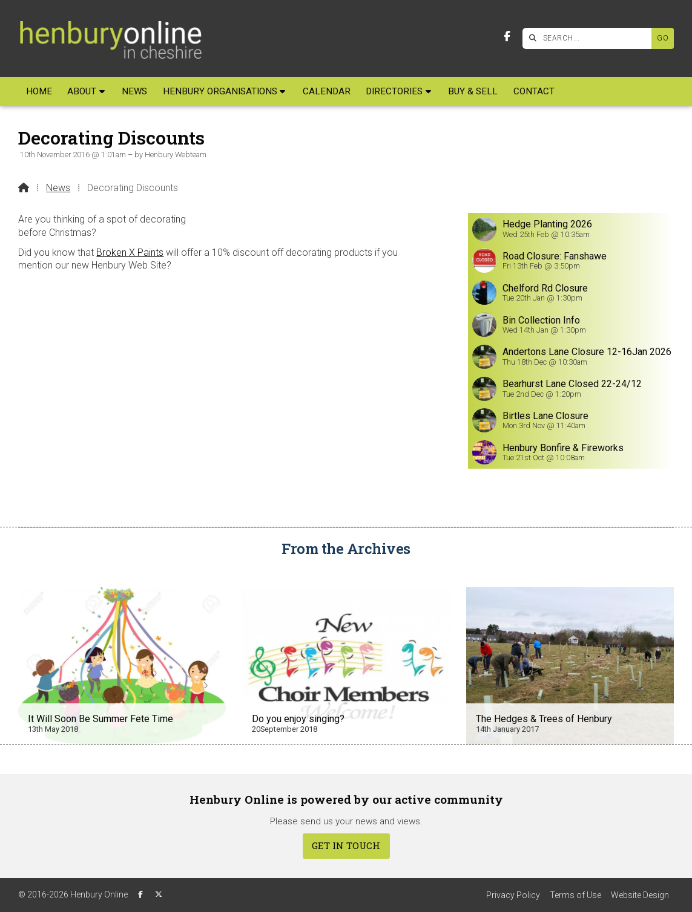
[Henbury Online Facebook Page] (507, 36)
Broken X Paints (129, 252)
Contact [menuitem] (534, 91)
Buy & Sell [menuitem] (473, 91)
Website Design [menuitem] (640, 895)
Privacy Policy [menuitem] (513, 895)
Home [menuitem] (39, 91)
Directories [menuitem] (394, 91)
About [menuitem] (81, 91)
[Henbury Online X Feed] (158, 894)
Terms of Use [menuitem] (575, 895)
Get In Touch (346, 845)
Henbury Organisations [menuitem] (220, 91)
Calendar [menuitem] (327, 91)
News (58, 188)
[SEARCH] (590, 38)
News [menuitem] (134, 91)
